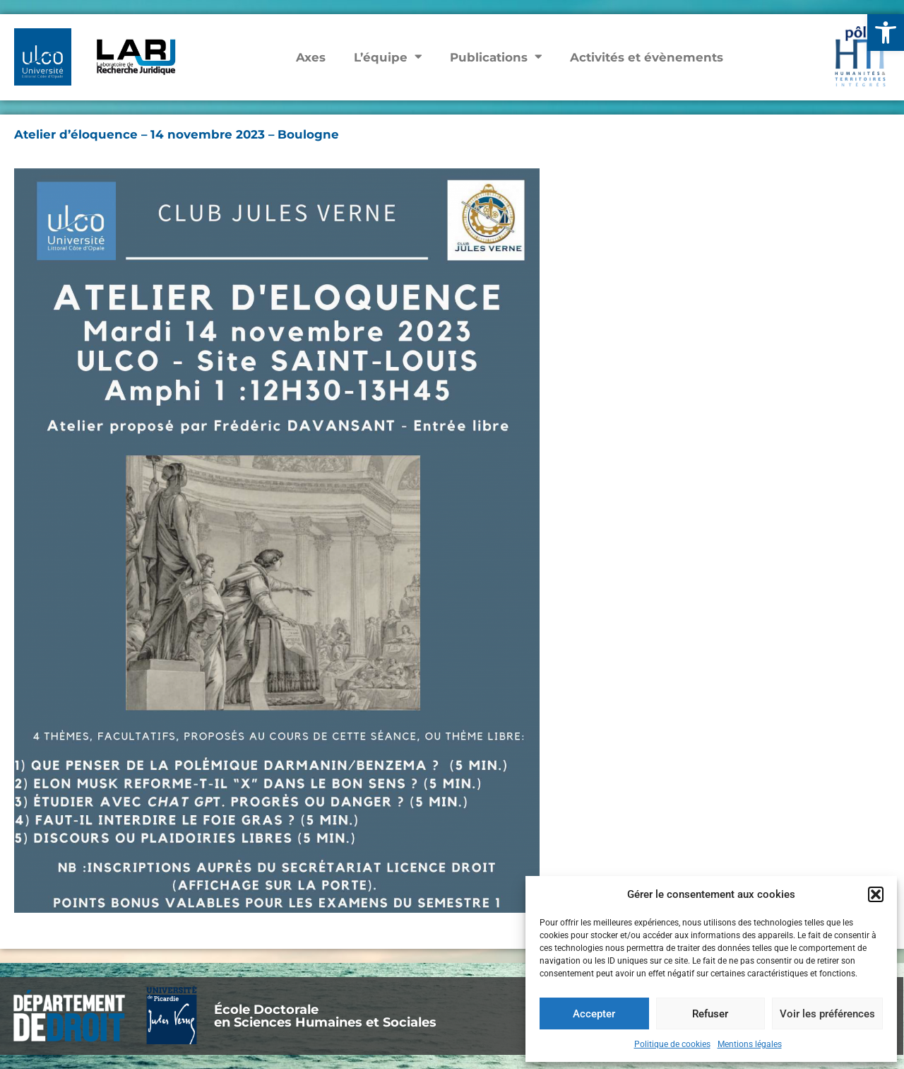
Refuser (710, 1013)
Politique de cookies (672, 1044)
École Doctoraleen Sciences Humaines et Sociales (325, 1016)
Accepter (594, 1013)
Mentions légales (750, 1044)
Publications (496, 57)
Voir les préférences (827, 1013)
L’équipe (388, 57)
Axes (311, 57)
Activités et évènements (646, 57)
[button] (885, 32)
